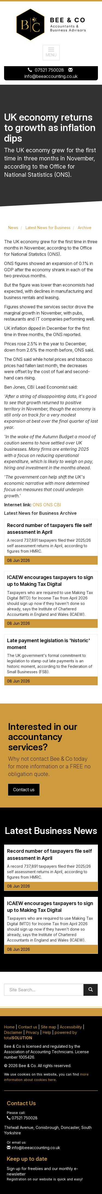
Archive (84, 227)
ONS (37, 504)
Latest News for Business (48, 227)
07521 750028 (49, 70)
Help (47, 1032)
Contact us (24, 789)
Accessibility (71, 1027)
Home (9, 1027)
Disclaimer (13, 1032)
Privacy (32, 1032)
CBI (57, 504)
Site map (48, 1027)
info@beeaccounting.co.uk (51, 76)
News (13, 227)
